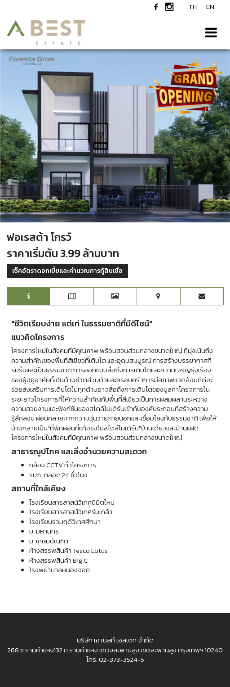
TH (193, 7)
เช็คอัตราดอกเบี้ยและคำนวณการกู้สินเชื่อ (67, 271)
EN (210, 7)
